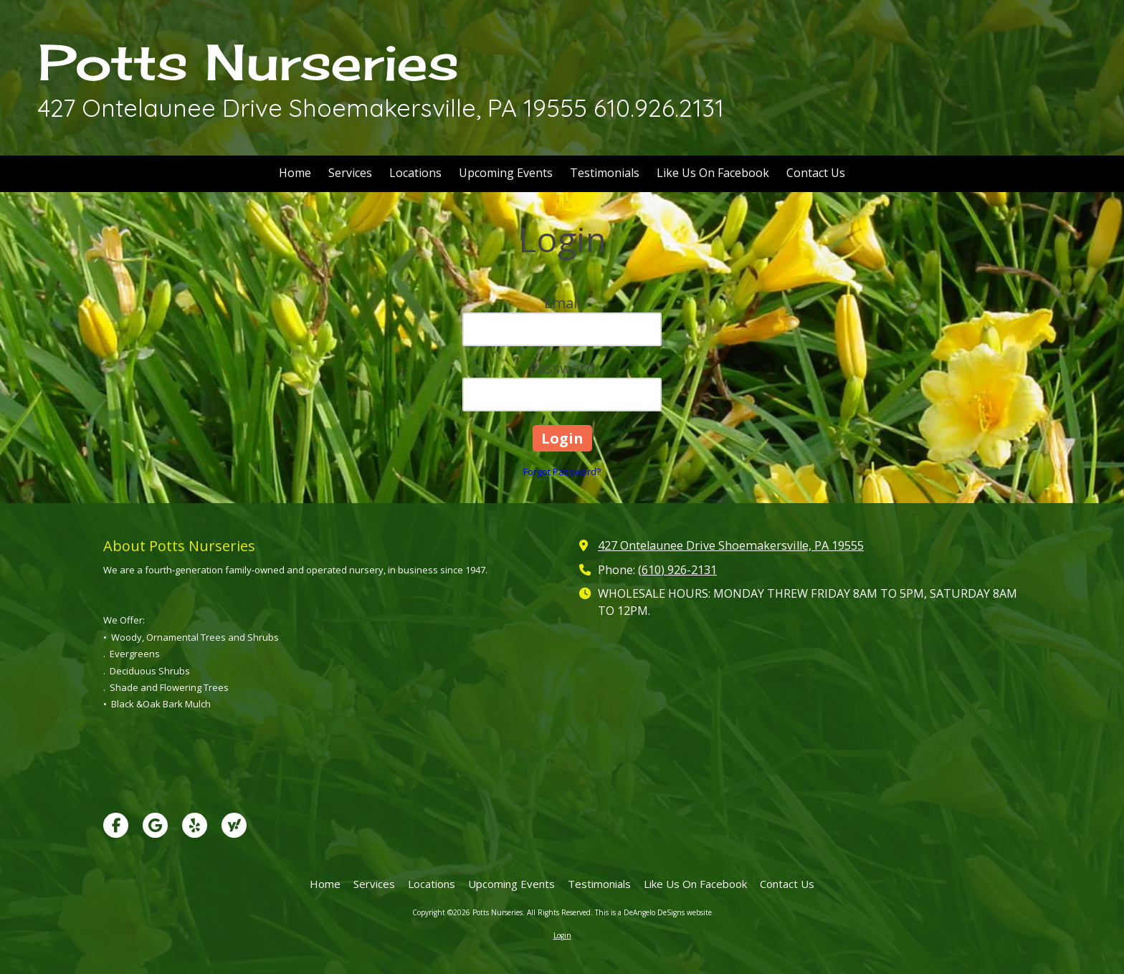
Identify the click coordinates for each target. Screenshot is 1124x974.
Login (562, 935)
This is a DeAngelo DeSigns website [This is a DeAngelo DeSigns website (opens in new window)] (653, 912)
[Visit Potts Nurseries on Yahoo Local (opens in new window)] (234, 825)
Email (562, 302)
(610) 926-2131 (677, 570)
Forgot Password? (562, 471)
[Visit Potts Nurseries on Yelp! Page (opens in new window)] (194, 825)
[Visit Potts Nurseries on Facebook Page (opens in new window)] (115, 825)
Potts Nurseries (248, 62)
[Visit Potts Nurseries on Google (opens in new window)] (155, 825)
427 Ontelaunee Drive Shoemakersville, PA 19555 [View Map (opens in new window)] (731, 545)
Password (562, 368)
